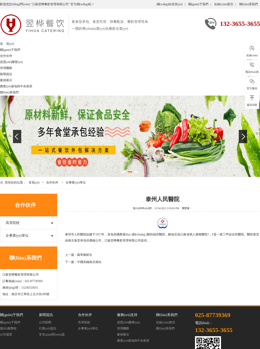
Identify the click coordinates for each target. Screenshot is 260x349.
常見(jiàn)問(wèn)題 (52, 334)
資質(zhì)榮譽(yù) (11, 62)
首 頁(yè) (7, 43)
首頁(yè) (34, 182)
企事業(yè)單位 (76, 182)
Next (243, 136)
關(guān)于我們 (198, 4)
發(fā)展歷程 (8, 328)
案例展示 (6, 80)
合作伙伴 (6, 56)
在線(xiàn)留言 (223, 4)
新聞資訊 (6, 74)
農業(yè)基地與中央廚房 (16, 86)
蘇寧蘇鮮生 (84, 254)
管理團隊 (6, 68)
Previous (17, 136)
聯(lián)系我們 (248, 4)
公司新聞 (45, 322)
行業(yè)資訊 (47, 328)
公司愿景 (6, 334)
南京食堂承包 (77, 240)
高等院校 (13, 223)
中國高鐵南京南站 (89, 262)
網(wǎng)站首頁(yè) (170, 4)
